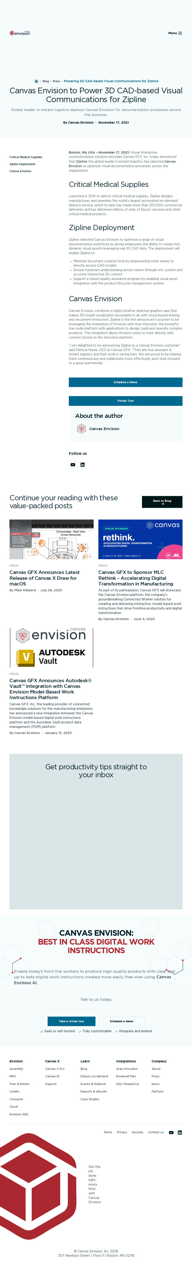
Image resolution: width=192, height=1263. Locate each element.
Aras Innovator (127, 1069)
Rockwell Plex (126, 1076)
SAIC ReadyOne (127, 1084)
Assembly (16, 1069)
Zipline (81, 161)
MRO (12, 1076)
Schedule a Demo (125, 382)
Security (137, 1132)
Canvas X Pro (55, 1069)
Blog (46, 81)
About (156, 1069)
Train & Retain (19, 1084)
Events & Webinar (93, 1084)
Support (51, 1084)
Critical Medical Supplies (25, 157)
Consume (16, 1099)
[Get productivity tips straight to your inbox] (95, 842)
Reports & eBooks (94, 1091)
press (56, 81)
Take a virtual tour (71, 1021)
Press (156, 1076)
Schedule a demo (121, 1021)
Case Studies (90, 1099)
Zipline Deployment (22, 164)
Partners (158, 1091)
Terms (108, 1132)
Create (14, 1091)
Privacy (122, 1132)
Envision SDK (18, 1114)
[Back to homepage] (19, 33)
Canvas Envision (20, 171)
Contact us (156, 1132)
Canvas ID (52, 1076)
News (156, 1084)
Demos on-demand (94, 1076)
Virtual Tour (125, 400)
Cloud (13, 1106)
